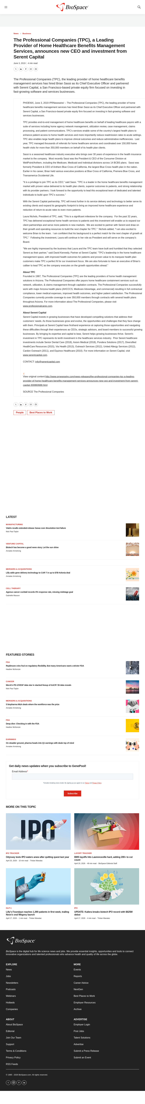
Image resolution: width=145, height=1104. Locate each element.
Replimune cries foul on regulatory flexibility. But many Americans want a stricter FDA (45, 666)
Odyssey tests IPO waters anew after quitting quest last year (37, 857)
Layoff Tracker (83, 853)
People (20, 412)
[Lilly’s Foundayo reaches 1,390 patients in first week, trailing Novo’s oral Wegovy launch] (38, 886)
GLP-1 (8, 908)
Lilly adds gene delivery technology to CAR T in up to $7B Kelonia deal (38, 573)
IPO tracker (12, 853)
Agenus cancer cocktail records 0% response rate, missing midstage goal (39, 592)
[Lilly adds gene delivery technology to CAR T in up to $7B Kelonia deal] (132, 574)
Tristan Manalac (36, 861)
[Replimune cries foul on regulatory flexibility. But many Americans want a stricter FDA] (132, 667)
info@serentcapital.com (47, 361)
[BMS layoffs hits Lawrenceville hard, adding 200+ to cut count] (106, 831)
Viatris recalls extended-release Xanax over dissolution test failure (36, 528)
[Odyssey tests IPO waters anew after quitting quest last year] (38, 831)
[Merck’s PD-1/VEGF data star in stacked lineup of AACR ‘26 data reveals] (132, 687)
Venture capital (15, 544)
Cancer (10, 681)
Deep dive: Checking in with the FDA (22, 723)
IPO (76, 908)
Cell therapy (13, 588)
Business (27, 33)
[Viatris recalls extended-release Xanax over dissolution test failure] (132, 530)
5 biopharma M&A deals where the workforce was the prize (32, 704)
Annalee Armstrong (13, 551)
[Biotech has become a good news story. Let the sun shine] (132, 549)
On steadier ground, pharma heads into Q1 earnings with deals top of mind (40, 743)
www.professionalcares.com (37, 306)
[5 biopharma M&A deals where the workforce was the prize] (132, 706)
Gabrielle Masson (13, 595)
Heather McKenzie (13, 669)
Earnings (11, 739)
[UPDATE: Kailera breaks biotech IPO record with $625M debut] (106, 886)
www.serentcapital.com (35, 355)
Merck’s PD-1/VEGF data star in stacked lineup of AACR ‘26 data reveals (38, 685)
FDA (8, 662)
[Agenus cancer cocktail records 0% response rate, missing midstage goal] (132, 594)
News (16, 33)
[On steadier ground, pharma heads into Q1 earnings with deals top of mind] (132, 745)
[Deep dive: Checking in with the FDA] (132, 725)
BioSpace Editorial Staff (107, 863)
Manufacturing (14, 524)
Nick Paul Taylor (12, 532)
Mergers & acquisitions (19, 569)
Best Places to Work (40, 412)
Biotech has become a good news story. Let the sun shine (32, 547)
